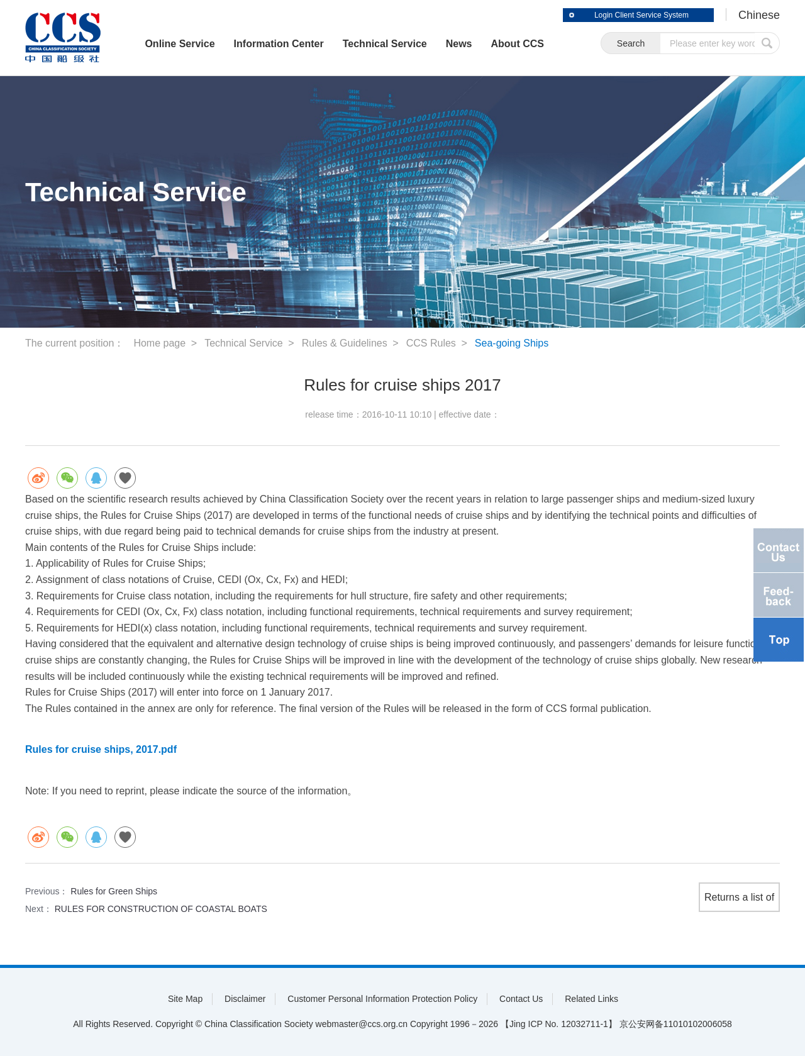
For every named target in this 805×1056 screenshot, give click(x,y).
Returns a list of (739, 897)
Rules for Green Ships (113, 891)
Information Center (279, 43)
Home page (159, 343)
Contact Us (521, 999)
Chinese (759, 15)
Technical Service (385, 43)
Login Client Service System (641, 15)
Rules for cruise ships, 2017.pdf (101, 749)
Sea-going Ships (511, 343)
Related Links (591, 999)
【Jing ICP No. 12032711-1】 (559, 1024)
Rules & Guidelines (344, 343)
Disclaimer (245, 999)
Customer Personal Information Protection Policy (382, 999)
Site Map (185, 999)
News (459, 43)
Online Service (179, 43)
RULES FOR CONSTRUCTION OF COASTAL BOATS (161, 909)
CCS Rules (431, 343)
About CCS (517, 43)
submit (767, 43)
